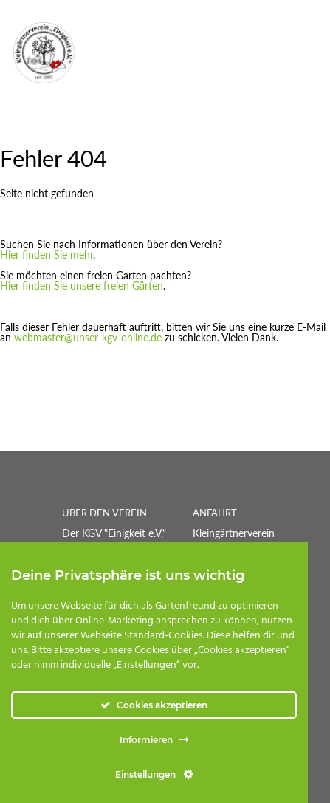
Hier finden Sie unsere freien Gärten (81, 285)
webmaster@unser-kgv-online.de (88, 337)
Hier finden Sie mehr (46, 254)
